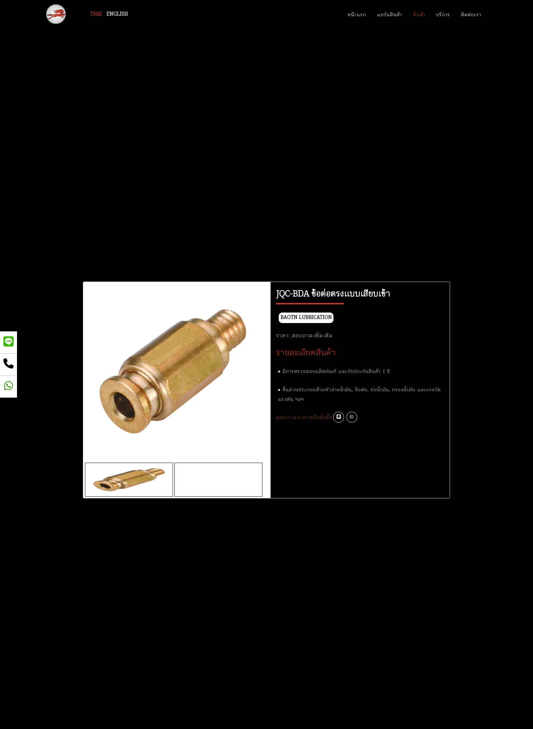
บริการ (443, 15)
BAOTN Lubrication (306, 318)
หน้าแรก (357, 15)
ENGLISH (117, 14)
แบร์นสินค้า (389, 15)
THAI (96, 14)
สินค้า (419, 15)
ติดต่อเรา (471, 15)
